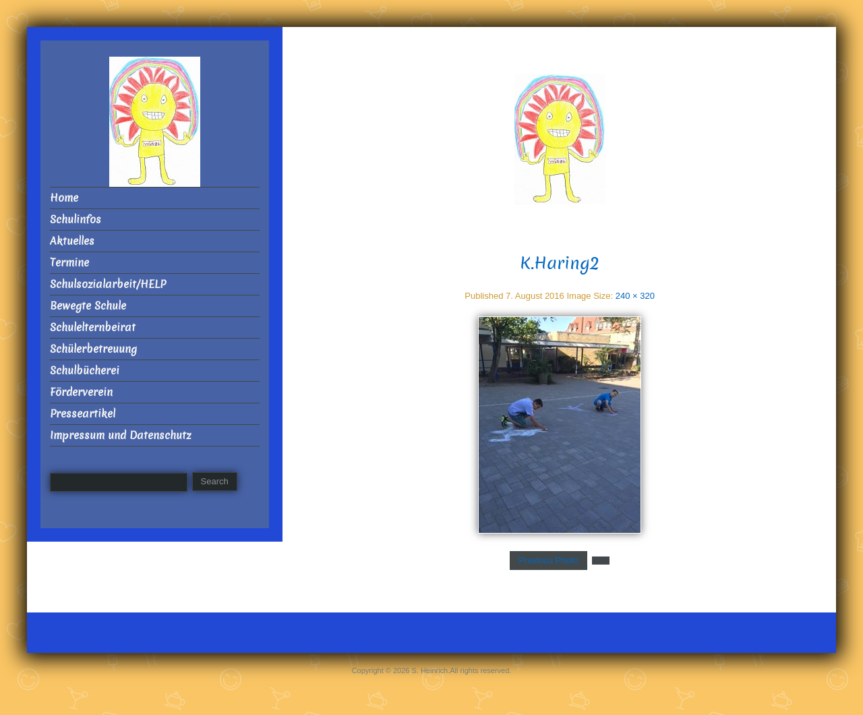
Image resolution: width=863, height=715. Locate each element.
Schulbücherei (84, 371)
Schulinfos (75, 219)
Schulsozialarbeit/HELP (108, 284)
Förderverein (81, 392)
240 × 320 (635, 296)
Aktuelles (72, 241)
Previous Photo (548, 560)
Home (64, 198)
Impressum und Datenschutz (120, 435)
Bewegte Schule (88, 306)
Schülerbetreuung (93, 349)
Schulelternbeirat (93, 327)
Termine (69, 263)
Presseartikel (82, 414)
